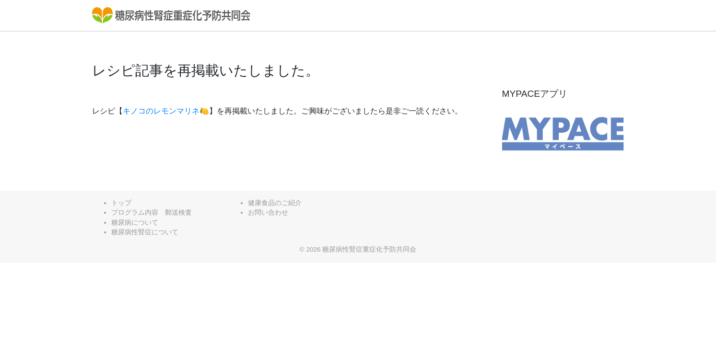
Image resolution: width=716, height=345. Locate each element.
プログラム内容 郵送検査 (151, 212)
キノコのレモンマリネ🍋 (166, 111)
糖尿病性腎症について (144, 232)
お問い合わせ (268, 212)
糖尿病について (134, 222)
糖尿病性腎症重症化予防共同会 (369, 249)
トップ (121, 203)
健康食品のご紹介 (275, 203)
